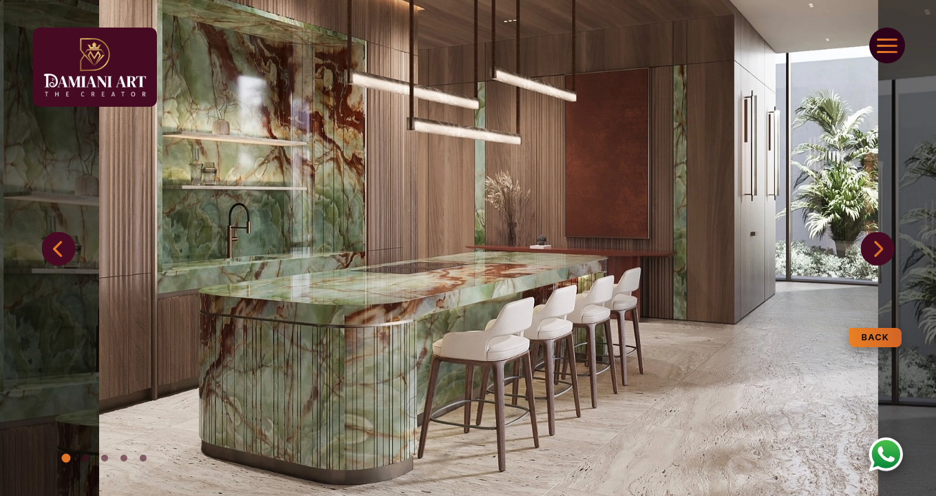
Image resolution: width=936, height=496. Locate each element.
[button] (878, 249)
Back (875, 337)
